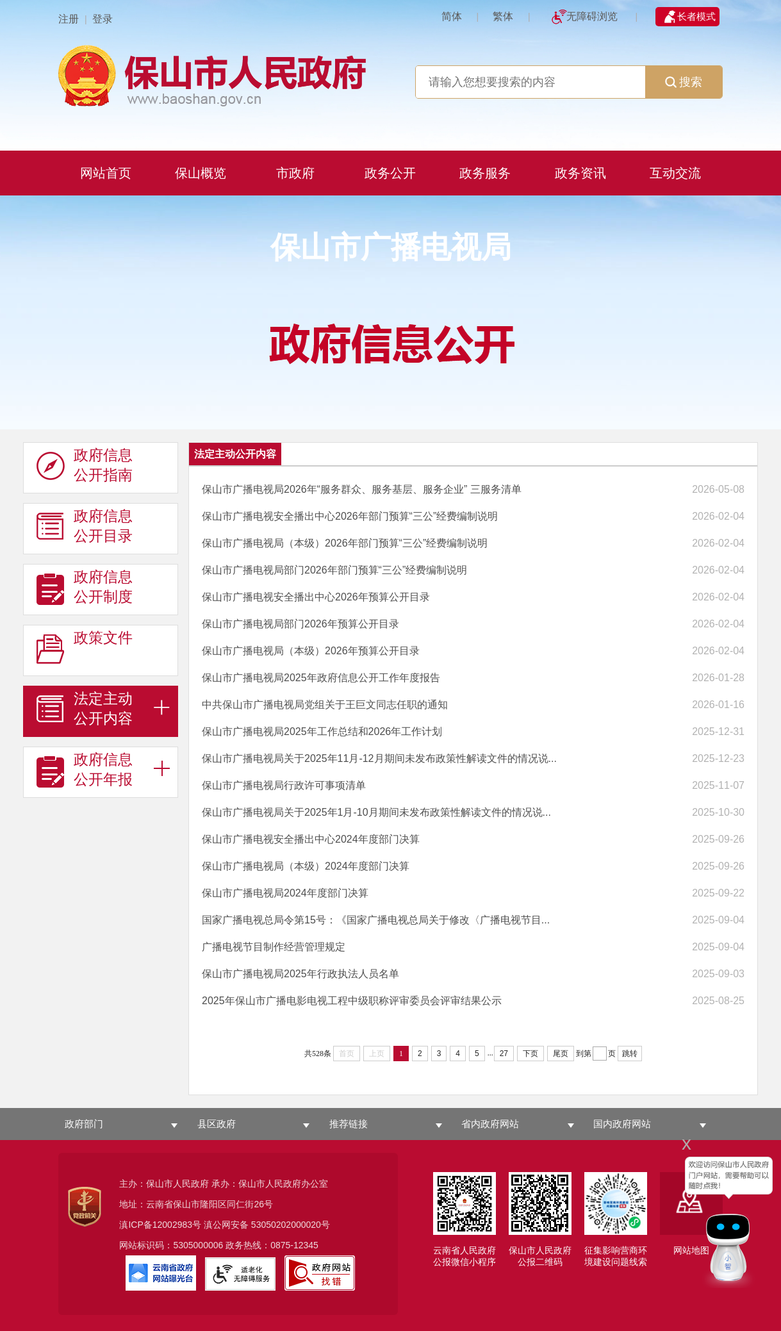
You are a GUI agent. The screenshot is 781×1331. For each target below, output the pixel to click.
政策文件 (85, 647)
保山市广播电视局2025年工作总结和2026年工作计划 (322, 731)
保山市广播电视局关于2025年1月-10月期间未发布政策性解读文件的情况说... (376, 812)
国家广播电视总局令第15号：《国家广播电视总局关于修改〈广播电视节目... (376, 919)
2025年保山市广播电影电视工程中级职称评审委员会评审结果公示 (352, 1000)
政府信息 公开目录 (85, 526)
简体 (451, 16)
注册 (68, 18)
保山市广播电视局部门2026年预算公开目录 (300, 623)
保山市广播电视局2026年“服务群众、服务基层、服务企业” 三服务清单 (362, 489)
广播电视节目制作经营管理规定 (273, 946)
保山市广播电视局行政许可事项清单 (284, 785)
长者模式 (696, 16)
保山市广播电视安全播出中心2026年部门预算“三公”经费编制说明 (350, 516)
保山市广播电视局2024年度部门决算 (285, 893)
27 (504, 1053)
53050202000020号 (290, 1224)
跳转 (629, 1053)
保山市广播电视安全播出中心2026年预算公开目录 (316, 596)
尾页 (560, 1053)
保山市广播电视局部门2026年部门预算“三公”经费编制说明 (334, 570)
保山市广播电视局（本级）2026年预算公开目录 (311, 650)
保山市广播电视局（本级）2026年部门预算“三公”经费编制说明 (345, 543)
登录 (102, 18)
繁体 (503, 16)
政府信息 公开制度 (85, 587)
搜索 (683, 82)
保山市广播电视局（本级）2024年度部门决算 (305, 866)
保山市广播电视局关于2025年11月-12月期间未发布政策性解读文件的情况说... (379, 758)
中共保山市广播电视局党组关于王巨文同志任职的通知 (325, 704)
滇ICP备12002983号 (160, 1224)
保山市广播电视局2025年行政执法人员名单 (300, 973)
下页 (530, 1053)
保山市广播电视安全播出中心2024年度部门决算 (311, 839)
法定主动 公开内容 (85, 708)
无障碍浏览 (592, 16)
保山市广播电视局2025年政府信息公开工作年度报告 (321, 677)
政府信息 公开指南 (85, 465)
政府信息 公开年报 (85, 769)
